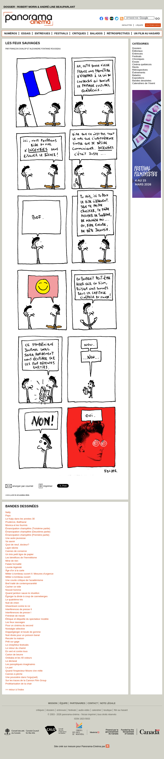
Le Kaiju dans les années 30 (20, 518)
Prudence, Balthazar (16, 522)
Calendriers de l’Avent (143, 83)
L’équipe (139, 25)
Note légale (107, 703)
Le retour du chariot (15, 648)
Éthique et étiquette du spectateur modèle (27, 619)
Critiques (79, 33)
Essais (26, 33)
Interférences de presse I (18, 612)
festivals (72, 710)
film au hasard (121, 710)
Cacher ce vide (13, 586)
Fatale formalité (13, 564)
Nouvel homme (13, 590)
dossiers (50, 710)
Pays (8, 515)
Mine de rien (11, 560)
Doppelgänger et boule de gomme (23, 632)
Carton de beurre (14, 654)
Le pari (9, 667)
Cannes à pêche (13, 674)
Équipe (64, 703)
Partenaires (77, 703)
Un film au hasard (147, 33)
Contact (93, 703)
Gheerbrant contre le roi (17, 606)
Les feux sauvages (15, 622)
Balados (96, 33)
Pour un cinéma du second (19, 625)
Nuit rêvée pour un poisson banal (22, 635)
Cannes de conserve (16, 551)
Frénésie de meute (15, 615)
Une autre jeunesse (15, 538)
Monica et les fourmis (16, 525)
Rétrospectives (118, 33)
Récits (135, 67)
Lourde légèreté (13, 567)
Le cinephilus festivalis (17, 644)
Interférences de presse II (18, 609)
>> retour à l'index (14, 689)
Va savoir (10, 541)
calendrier (96, 710)
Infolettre (127, 25)
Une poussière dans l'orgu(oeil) (21, 677)
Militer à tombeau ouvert (17, 577)
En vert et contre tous (16, 651)
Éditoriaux (137, 51)
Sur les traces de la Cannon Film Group (25, 680)
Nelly (8, 512)
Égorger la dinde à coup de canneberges (26, 596)
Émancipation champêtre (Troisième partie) (27, 528)
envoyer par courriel (23, 486)
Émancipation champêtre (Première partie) (27, 535)
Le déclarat (11, 661)
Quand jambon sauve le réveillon (22, 593)
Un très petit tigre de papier (19, 554)
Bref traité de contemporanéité (21, 583)
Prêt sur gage (12, 641)
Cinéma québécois (142, 64)
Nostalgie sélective (15, 628)
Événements (138, 72)
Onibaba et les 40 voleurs (18, 657)
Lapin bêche (11, 547)
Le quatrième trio (14, 599)
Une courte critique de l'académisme (24, 580)
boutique (108, 710)
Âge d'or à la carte (14, 570)
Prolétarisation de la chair (18, 683)
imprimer (48, 486)
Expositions (138, 78)
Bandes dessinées (141, 80)
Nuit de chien (12, 602)
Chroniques (138, 59)
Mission (52, 703)
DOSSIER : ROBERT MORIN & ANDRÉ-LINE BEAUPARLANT (39, 6)
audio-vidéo (84, 710)
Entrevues (42, 33)
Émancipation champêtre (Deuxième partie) (27, 531)
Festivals (61, 33)
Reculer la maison (14, 638)
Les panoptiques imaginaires (20, 664)
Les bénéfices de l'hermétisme (21, 557)
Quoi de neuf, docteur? (17, 544)
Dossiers (136, 48)
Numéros (10, 33)
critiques (40, 710)
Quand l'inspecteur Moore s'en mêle (24, 670)
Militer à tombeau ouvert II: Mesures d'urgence (29, 573)
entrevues (61, 710)
